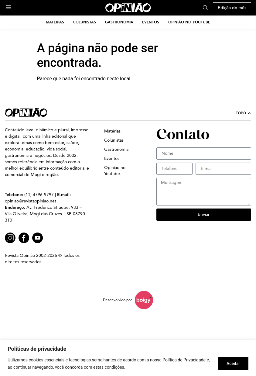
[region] (128, 358)
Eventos (150, 22)
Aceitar (233, 363)
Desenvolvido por (117, 300)
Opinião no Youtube (189, 22)
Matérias (55, 22)
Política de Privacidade (184, 359)
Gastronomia (119, 22)
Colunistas (84, 22)
